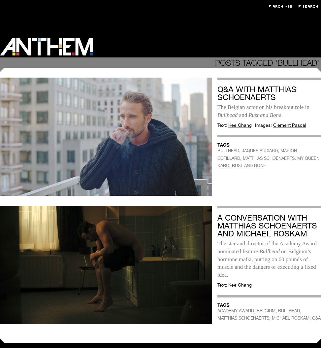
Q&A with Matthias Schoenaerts (257, 93)
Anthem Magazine (46, 46)
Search (310, 6)
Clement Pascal (289, 125)
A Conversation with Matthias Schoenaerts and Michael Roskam (267, 225)
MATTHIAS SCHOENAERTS (269, 158)
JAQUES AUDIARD (260, 150)
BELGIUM (266, 310)
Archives (282, 6)
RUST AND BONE (249, 165)
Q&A (316, 318)
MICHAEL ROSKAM (290, 318)
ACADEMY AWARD (235, 310)
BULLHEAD (228, 150)
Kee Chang (240, 125)
